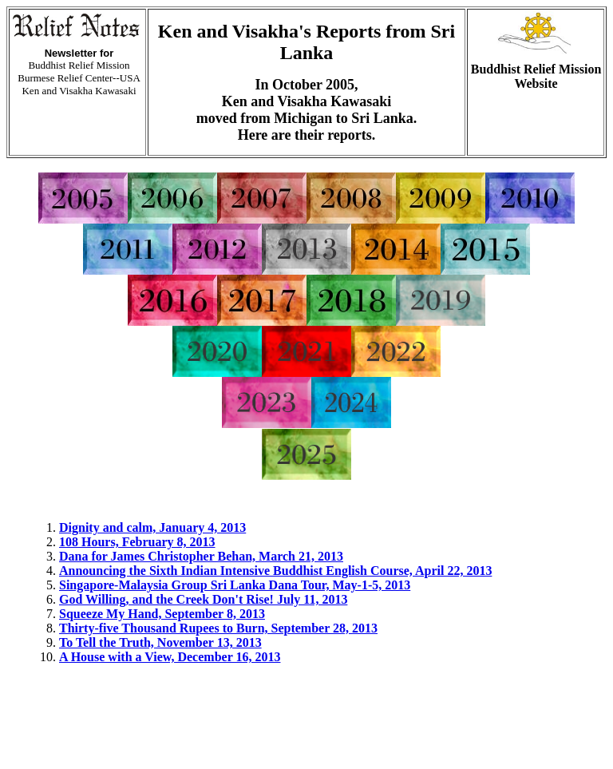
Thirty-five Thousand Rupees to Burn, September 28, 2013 (218, 628)
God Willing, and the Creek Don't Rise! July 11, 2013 (203, 599)
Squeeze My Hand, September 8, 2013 (162, 613)
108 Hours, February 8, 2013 (137, 542)
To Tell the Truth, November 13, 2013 (160, 642)
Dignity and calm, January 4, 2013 (152, 527)
